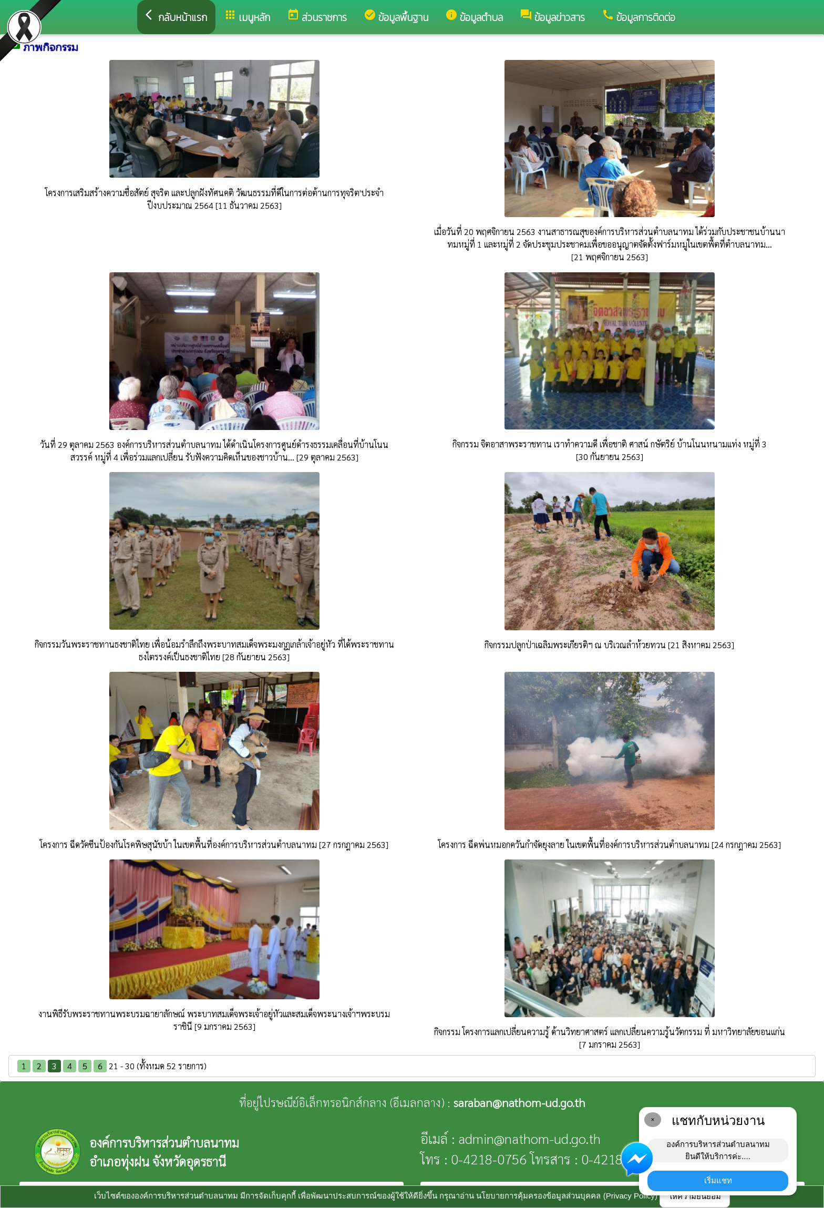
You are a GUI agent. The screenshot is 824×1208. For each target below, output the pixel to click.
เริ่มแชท (718, 1180)
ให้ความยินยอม (694, 1196)
